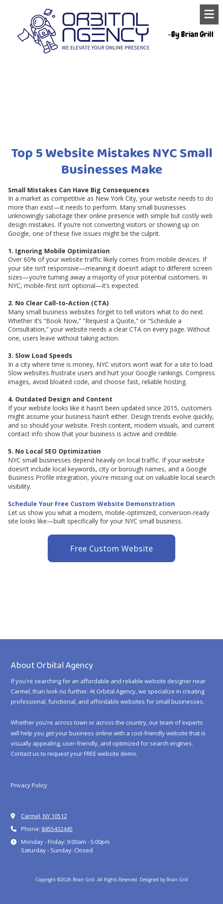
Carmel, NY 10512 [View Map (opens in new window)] (44, 816)
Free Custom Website (111, 548)
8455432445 (57, 829)
